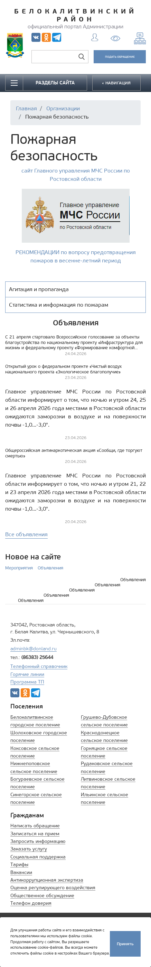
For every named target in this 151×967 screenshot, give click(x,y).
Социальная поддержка (38, 857)
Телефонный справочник (38, 666)
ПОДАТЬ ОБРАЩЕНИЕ (120, 56)
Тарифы (19, 864)
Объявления (50, 567)
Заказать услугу (28, 849)
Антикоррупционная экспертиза (46, 880)
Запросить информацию (37, 841)
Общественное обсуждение (42, 896)
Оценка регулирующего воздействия (52, 888)
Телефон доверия (30, 903)
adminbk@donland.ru (33, 649)
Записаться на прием (34, 834)
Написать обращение (35, 826)
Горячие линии (27, 674)
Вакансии (21, 872)
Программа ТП (27, 682)
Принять (125, 943)
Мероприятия (19, 567)
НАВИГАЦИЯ (117, 82)
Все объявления (26, 534)
